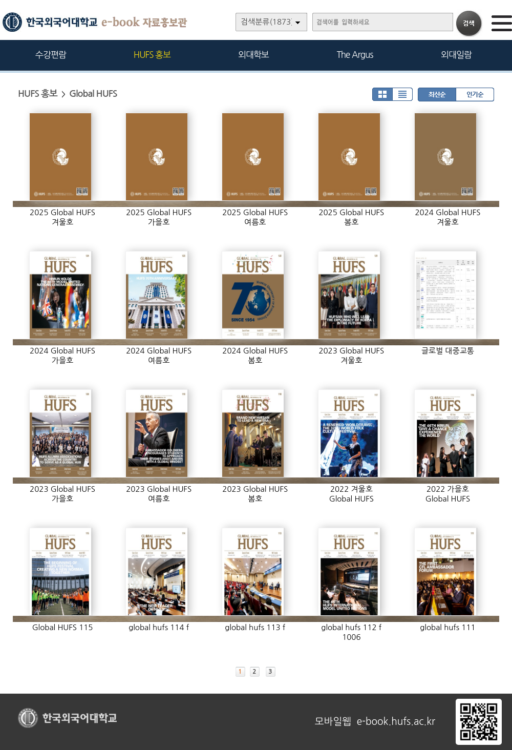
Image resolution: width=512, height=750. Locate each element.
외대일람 (456, 54)
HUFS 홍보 (152, 54)
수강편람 (50, 54)
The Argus (355, 54)
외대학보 (253, 54)
